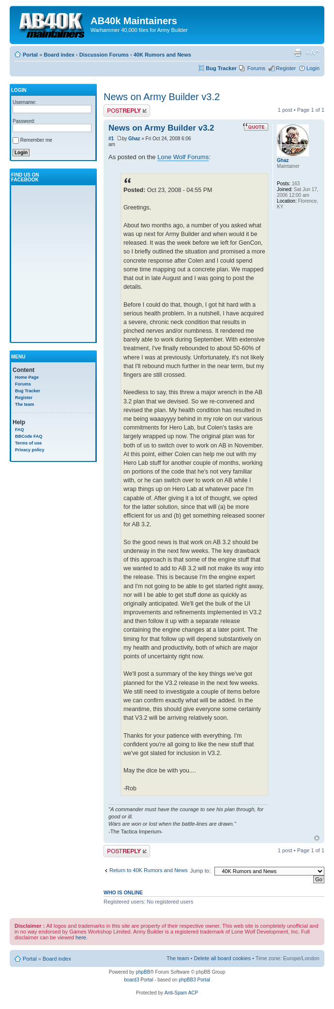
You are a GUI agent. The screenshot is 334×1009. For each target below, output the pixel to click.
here (81, 937)
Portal (30, 55)
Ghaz (134, 138)
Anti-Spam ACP (181, 992)
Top (316, 838)
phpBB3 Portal (194, 979)
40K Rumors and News (162, 55)
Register (286, 68)
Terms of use (28, 443)
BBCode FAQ (29, 436)
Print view (297, 52)
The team (24, 404)
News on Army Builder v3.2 (162, 96)
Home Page (27, 377)
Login (312, 68)
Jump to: (200, 871)
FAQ (19, 429)
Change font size (312, 52)
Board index (59, 55)
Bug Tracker (221, 68)
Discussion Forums (104, 55)
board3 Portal (138, 979)
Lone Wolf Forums (183, 157)
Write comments (127, 110)
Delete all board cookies (222, 958)
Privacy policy (30, 449)
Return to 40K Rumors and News (148, 870)
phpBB (143, 972)
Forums (256, 68)
